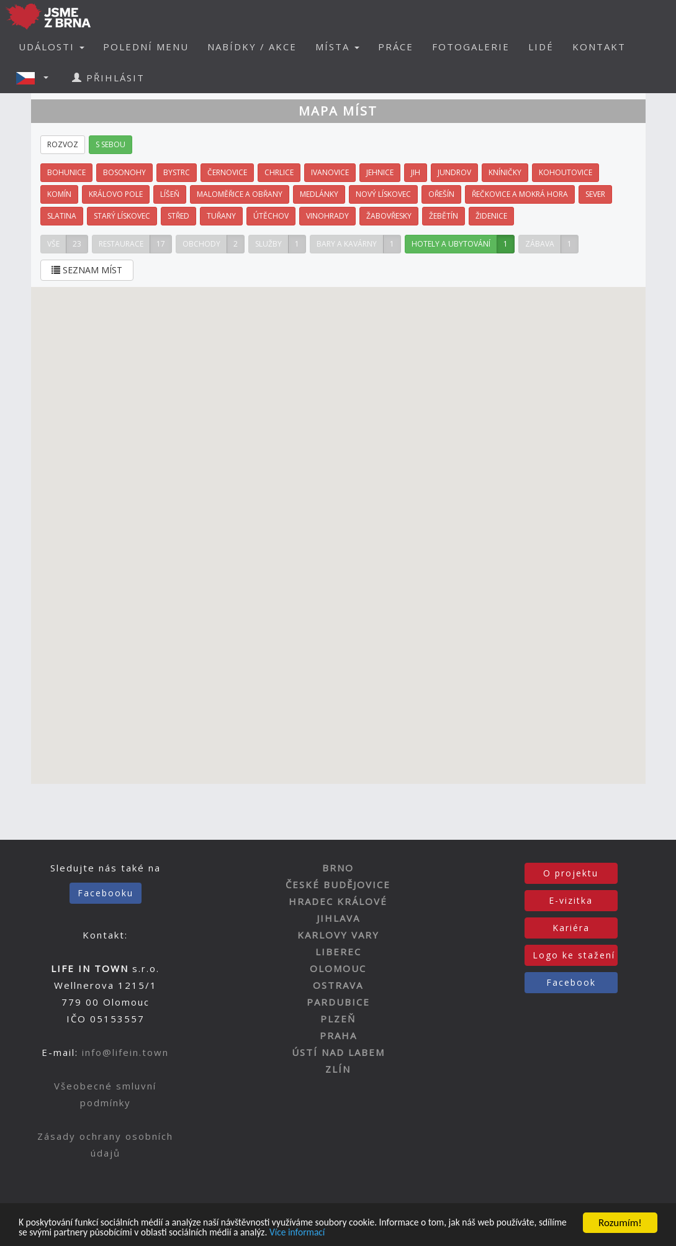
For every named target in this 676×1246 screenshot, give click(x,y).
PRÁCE (395, 46)
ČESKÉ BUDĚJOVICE (338, 884)
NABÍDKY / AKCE (252, 46)
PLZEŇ (338, 1018)
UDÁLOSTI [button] (51, 46)
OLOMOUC (338, 968)
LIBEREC (338, 951)
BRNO (338, 868)
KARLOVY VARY (338, 935)
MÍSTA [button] (337, 46)
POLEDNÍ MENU (146, 46)
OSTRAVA (338, 985)
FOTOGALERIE (471, 46)
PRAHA (338, 1035)
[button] (36, 77)
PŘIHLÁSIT (108, 77)
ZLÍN (338, 1069)
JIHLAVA (338, 918)
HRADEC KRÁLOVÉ (338, 901)
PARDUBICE (338, 1002)
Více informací (403, 1232)
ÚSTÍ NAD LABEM (338, 1052)
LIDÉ (541, 46)
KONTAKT (599, 46)
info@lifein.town (125, 1052)
